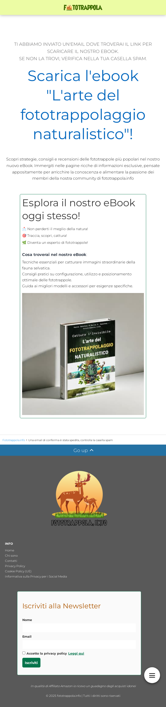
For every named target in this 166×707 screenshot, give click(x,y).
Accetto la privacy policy (53, 653)
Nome (27, 620)
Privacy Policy (15, 566)
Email (27, 636)
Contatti (11, 561)
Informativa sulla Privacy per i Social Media (36, 576)
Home (9, 550)
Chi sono (11, 555)
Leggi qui (76, 653)
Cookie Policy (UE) (18, 571)
